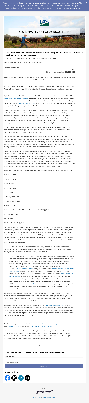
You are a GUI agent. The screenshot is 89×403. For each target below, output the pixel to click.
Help (54, 397)
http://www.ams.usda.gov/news (52, 324)
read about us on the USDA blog (41, 326)
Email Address (9, 356)
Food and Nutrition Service (24, 269)
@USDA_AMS (14, 326)
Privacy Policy (37, 397)
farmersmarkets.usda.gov (26, 103)
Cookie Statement (73, 8)
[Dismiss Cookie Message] (86, 2)
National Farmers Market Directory (16, 98)
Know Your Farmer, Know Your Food (27, 284)
